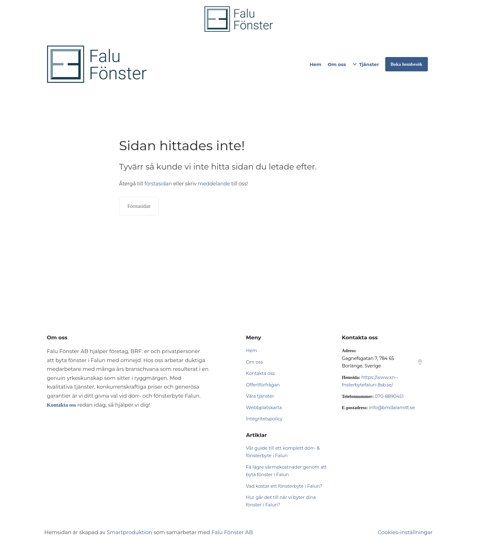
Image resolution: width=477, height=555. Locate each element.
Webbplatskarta (264, 407)
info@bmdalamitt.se (392, 407)
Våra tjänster (260, 396)
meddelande (214, 184)
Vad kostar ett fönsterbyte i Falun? (284, 486)
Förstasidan (139, 206)
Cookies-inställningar (405, 532)
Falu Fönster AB (232, 532)
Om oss (337, 64)
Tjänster (369, 64)
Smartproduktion (129, 532)
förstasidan (158, 184)
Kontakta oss (260, 373)
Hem (315, 64)
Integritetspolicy (264, 419)
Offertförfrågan (263, 385)
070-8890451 (389, 396)
